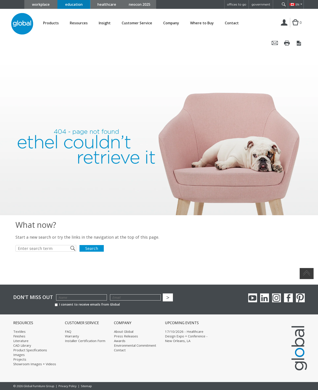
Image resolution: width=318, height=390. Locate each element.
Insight (105, 23)
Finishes (19, 336)
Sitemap (86, 386)
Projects (19, 359)
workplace (41, 4)
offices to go (236, 4)
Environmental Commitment (135, 345)
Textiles (19, 331)
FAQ (68, 331)
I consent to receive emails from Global (87, 304)
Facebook (288, 297)
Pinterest (300, 297)
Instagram (276, 297)
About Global (123, 331)
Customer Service (137, 23)
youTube (252, 297)
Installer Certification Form (85, 341)
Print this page (287, 43)
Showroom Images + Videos (34, 364)
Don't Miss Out (33, 297)
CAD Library (22, 345)
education (74, 4)
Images (19, 354)
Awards (119, 341)
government (261, 4)
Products (51, 23)
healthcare (106, 4)
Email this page (275, 43)
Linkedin (264, 297)
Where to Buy (202, 23)
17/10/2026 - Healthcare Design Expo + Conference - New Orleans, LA (186, 336)
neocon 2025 (139, 4)
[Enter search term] (45, 248)
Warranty (72, 336)
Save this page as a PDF (299, 43)
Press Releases (126, 336)
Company (171, 23)
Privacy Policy (68, 386)
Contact (232, 23)
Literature (20, 341)
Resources (79, 23)
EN (297, 4)
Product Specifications (30, 350)
